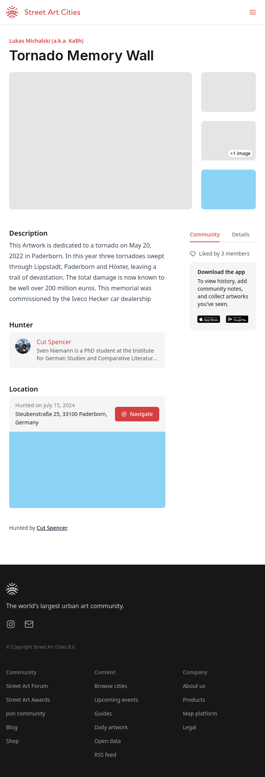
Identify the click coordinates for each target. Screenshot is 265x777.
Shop (12, 741)
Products (194, 699)
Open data (107, 741)
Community (205, 234)
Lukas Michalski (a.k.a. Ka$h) (46, 40)
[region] (228, 189)
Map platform (200, 713)
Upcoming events (116, 699)
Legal (189, 727)
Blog (12, 727)
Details (240, 234)
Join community (25, 713)
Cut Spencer (54, 342)
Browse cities (110, 686)
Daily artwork (111, 727)
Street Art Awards (28, 699)
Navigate (137, 414)
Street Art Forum (27, 686)
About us (194, 686)
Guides (103, 713)
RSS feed (105, 754)
